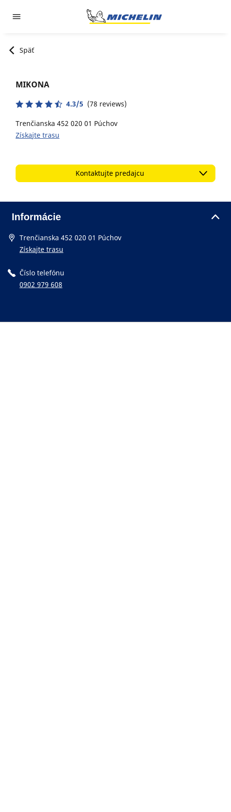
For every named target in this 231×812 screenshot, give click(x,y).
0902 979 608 (40, 284)
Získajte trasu (37, 135)
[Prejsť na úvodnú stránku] (124, 16)
